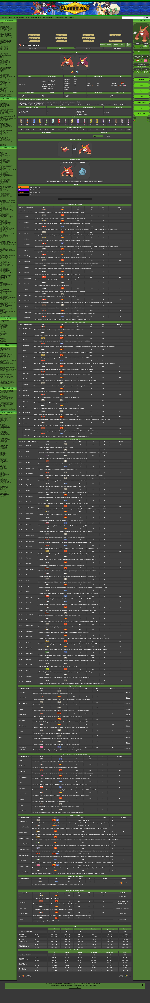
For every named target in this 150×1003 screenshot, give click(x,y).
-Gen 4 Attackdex (4, 48)
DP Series (2, 334)
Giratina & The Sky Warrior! (6, 363)
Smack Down (30, 507)
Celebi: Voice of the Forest (6, 354)
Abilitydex (2, 59)
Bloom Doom (22, 860)
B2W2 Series (3, 339)
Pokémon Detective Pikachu (6, 386)
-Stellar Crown (3, 437)
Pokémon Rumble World (5, 209)
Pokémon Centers (4, 75)
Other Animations (4, 137)
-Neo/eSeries (3, 455)
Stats (122, 44)
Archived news (3, 23)
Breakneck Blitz (23, 821)
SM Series (2, 342)
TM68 (20, 625)
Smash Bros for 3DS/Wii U (6, 216)
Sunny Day (29, 473)
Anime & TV (8, 99)
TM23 (20, 507)
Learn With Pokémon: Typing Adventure (7, 233)
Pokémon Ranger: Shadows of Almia (7, 253)
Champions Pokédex (62, 17)
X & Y (1, 199)
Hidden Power (30, 468)
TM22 (20, 501)
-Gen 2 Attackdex (4, 46)
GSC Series (3, 330)
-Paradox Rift (3, 442)
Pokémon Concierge (5, 139)
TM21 (20, 496)
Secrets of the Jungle (5, 383)
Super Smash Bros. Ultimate (6, 196)
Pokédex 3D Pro (4, 231)
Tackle (26, 216)
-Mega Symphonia (4, 474)
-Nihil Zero (2, 469)
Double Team (30, 535)
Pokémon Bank (3, 201)
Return (28, 518)
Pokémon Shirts (4, 87)
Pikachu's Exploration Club (6, 401)
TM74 (20, 636)
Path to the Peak (4, 132)
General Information (4, 320)
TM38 (20, 546)
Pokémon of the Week (5, 68)
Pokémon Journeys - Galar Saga (7, 115)
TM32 (20, 535)
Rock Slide (29, 648)
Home (10, 17)
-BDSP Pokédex (4, 36)
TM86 (20, 653)
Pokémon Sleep (4, 164)
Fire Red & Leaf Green (5, 262)
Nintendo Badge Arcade (5, 217)
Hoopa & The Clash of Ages (6, 376)
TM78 (20, 642)
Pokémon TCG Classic (5, 423)
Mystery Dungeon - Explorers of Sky (7, 251)
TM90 (20, 676)
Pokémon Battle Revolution (6, 249)
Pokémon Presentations (5, 84)
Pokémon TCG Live (4, 182)
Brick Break (29, 530)
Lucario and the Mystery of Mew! (7, 359)
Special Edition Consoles (6, 305)
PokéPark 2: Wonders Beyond (7, 228)
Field (108, 136)
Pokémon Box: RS (4, 269)
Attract (28, 580)
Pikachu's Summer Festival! (6, 397)
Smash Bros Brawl (4, 258)
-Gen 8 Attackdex (4, 53)
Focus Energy (23, 703)
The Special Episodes (5, 120)
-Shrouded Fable (4, 438)
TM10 (20, 468)
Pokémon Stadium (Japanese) (7, 295)
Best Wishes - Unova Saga (6, 111)
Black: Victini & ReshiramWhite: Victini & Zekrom (7, 368)
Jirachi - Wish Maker (5, 356)
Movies (8, 345)
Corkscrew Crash (23, 849)
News (1, 22)
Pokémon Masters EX (5, 161)
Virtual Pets (3, 309)
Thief (27, 586)
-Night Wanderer (4, 486)
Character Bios (3, 103)
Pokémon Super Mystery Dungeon (8, 210)
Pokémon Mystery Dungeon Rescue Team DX (6, 176)
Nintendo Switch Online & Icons (7, 311)
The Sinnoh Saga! (4, 110)
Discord (27, 17)
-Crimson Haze (3, 488)
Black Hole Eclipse (24, 872)
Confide (28, 681)
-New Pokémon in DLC (5, 95)
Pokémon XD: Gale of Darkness (7, 265)
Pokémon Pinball (4, 294)
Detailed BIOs (3, 324)
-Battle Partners (4, 480)
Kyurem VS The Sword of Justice (8, 369)
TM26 (20, 513)
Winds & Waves (4, 151)
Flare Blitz (27, 301)
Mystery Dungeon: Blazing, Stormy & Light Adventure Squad (8, 245)
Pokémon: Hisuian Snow (6, 129)
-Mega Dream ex (4, 471)
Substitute (29, 676)
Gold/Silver (2, 281)
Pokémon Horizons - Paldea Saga (8, 118)
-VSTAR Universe (4, 492)
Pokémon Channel (4, 268)
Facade (26, 272)
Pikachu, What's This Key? (6, 408)
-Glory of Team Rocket (5, 478)
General (102, 44)
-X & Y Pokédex (4, 32)
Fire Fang (27, 256)
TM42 (20, 563)
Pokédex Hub (35, 17)
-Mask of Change (4, 487)
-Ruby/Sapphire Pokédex (6, 28)
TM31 (20, 530)
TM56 (20, 608)
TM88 (20, 665)
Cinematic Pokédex (4, 64)
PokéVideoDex (3, 134)
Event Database (4, 93)
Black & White (3, 220)
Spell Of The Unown (4, 352)
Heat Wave (22, 788)
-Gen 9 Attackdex (4, 54)
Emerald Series (3, 333)
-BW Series (3, 452)
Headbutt (27, 261)
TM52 (20, 603)
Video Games (8, 148)
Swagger (27, 267)
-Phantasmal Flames (5, 427)
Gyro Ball (29, 636)
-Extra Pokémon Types (5, 417)
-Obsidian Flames (4, 445)
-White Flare (3, 431)
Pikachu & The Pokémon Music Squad (7, 410)
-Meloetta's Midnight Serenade (7, 370)
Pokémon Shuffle (4, 208)
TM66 (20, 620)
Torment (28, 558)
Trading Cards (8, 412)
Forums (16, 17)
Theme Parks (3, 88)
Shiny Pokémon (4, 123)
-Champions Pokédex (5, 42)
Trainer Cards (3, 418)
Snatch (21, 742)
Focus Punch (22, 698)
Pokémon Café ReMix (5, 160)
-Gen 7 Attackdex (4, 52)
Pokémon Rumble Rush (5, 192)
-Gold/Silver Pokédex (5, 27)
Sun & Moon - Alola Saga (6, 113)
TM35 (20, 541)
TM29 (20, 524)
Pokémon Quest (4, 195)
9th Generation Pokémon (6, 94)
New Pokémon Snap (5, 180)
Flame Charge (30, 569)
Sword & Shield (3, 168)
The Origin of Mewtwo (5, 348)
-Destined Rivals (4, 432)
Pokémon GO (3, 159)
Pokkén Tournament (4, 214)
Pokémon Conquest (4, 227)
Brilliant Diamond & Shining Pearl (8, 169)
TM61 (20, 614)
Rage (26, 233)
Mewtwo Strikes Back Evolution (7, 382)
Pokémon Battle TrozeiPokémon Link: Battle (7, 203)
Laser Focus (22, 811)
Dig (20, 896)
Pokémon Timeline (4, 74)
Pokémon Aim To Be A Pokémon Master (7, 117)
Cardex (2, 63)
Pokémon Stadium (4, 296)
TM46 (20, 586)
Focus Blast (29, 603)
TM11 (20, 473)
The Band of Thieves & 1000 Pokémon (6, 207)
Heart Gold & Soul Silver (6, 241)
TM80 (20, 648)
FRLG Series (3, 332)
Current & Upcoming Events (6, 91)
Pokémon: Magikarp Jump (6, 190)
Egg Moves (128, 44)
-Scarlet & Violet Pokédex (6, 40)
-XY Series (2, 451)
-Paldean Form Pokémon (6, 96)
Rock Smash (22, 902)
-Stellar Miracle (3, 485)
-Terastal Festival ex (4, 481)
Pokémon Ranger (4, 271)
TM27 (20, 518)
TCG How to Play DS (5, 235)
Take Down (22, 720)
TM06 (20, 457)
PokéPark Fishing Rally (5, 276)
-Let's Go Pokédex (4, 34)
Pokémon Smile (4, 178)
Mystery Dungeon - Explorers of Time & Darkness (7, 256)
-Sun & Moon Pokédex (5, 33)
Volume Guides (3, 326)
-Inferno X (2, 472)
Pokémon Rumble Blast (5, 229)
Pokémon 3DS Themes (5, 306)
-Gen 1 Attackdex (4, 45)
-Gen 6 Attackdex (4, 50)
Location (109, 44)
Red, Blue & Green (4, 289)
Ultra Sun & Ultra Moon (5, 186)
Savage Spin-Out (23, 844)
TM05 (20, 451)
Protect (28, 490)
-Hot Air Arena (3, 479)
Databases (8, 20)
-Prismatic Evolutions (5, 434)
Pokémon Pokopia (4, 157)
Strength (21, 919)
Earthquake (29, 513)
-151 (1, 444)
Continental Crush (24, 838)
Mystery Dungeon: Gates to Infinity (8, 226)
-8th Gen (2, 71)
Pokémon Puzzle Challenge (6, 284)
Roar (27, 451)
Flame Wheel (22, 726)
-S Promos (2, 496)
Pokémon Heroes (4, 355)
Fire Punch (27, 278)
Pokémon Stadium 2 (5, 283)
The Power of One (4, 350)
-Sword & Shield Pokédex (6, 35)
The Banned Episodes (5, 122)
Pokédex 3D (3, 230)
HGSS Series (3, 337)
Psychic (28, 524)
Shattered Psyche (24, 866)
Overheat (27, 317)
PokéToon (2, 131)
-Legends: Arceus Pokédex (6, 38)
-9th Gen (2, 70)
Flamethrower (30, 541)
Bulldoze (28, 642)
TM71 (20, 631)
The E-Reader (3, 277)
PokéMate (2, 278)
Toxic (27, 457)
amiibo (1, 310)
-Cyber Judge (3, 490)
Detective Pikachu (4, 194)
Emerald (2, 263)
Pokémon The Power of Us (6, 381)
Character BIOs (3, 323)
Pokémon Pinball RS (5, 270)
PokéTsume (3, 145)
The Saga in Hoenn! (4, 108)
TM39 (20, 552)
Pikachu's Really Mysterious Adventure (6, 405)
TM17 (20, 490)
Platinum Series (4, 335)
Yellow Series (3, 328)
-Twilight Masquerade (5, 439)
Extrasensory (22, 748)
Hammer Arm (28, 211)
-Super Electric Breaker (5, 482)
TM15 (20, 485)
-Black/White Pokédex (5, 31)
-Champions (3, 69)
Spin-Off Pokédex (4, 60)
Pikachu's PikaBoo (4, 394)
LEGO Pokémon (4, 86)
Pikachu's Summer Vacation (6, 390)
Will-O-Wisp (29, 614)
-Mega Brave (3, 473)
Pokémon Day (3, 83)
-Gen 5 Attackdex (4, 49)
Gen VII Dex (60, 48)
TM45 (20, 580)
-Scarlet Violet (3, 447)
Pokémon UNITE (4, 162)
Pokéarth (71, 17)
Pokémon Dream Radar (5, 222)
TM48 (20, 591)
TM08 (20, 462)
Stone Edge (29, 631)
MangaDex (2, 321)
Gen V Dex (117, 48)
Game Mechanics (4, 66)
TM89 (20, 670)
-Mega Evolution (4, 428)
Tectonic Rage (23, 832)
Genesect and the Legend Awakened (6, 372)
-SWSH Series (3, 448)
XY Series (2, 340)
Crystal (1, 282)
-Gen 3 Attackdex (4, 47)
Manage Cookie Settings (93, 983)
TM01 (20, 445)
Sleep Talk (29, 665)
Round (28, 591)
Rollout (26, 222)
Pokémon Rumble (4, 243)
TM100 (21, 681)
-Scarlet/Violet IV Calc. (5, 67)
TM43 (20, 569)
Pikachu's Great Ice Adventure (7, 402)
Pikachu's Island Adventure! (6, 399)
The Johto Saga (4, 106)
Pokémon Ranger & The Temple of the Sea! (8, 361)
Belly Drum (27, 295)
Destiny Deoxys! (4, 357)
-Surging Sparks (4, 435)
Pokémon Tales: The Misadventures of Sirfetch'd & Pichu (7, 142)
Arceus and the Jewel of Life (6, 364)
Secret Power (22, 908)
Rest (27, 575)
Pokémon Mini (3, 285)
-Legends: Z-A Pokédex (5, 41)
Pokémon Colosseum (5, 264)
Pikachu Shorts (8, 388)
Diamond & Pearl (4, 238)
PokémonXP (3, 77)
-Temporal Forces (4, 440)
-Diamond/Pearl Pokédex (6, 29)
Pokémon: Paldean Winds (6, 130)
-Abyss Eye (3, 467)
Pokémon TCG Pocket (5, 166)
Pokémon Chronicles (5, 119)
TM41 (20, 558)
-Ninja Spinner (3, 468)
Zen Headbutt (22, 777)
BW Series (2, 338)
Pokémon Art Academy (5, 205)
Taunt (26, 306)
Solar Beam (29, 501)
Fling (27, 608)
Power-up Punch (23, 913)
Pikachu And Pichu (4, 392)
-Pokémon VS (3, 493)
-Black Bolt (2, 430)
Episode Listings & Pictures (6, 101)
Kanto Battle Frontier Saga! (6, 109)
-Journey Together (4, 433)
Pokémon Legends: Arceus (6, 171)
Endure (21, 709)
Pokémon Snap (3, 292)
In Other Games (4, 303)
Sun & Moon (3, 185)
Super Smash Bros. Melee (6, 286)
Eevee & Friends (4, 406)
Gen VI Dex (89, 48)
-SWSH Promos (4, 461)
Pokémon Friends (4, 158)
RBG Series (3, 327)
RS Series (2, 331)
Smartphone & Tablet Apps (6, 308)
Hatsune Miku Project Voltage (7, 79)
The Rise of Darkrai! (4, 362)
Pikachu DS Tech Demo (5, 275)
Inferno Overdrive (24, 855)
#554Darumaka (29, 976)
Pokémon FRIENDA (4, 316)
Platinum (2, 240)
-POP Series (3, 465)
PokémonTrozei (4, 274)
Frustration (29, 496)
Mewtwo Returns (4, 353)
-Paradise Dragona (4, 483)
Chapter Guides (4, 325)
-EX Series (2, 454)
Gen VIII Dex (32, 48)
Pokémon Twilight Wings (6, 126)
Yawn (20, 737)
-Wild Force (3, 489)
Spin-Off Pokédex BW (5, 62)
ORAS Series (3, 341)
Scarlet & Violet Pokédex (47, 17)
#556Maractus (121, 976)
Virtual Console (3, 304)
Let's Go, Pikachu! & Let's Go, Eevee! (7, 188)
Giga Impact (29, 625)
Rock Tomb (29, 552)
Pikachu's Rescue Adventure (6, 391)
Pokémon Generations (5, 125)
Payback (28, 620)
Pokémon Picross (4, 212)
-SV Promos (3, 460)
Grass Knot (29, 653)
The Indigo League (4, 104)
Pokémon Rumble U (5, 224)
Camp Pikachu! (3, 395)
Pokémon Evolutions (5, 127)
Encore (21, 731)
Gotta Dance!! (3, 396)
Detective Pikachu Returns (6, 165)
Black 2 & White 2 (4, 221)
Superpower (27, 312)
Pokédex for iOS (4, 236)
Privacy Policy (81, 983)
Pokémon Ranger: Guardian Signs (8, 242)
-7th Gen (2, 73)
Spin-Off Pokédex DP (5, 61)
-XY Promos (3, 464)
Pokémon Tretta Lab (5, 223)
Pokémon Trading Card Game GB (8, 297)
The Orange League (5, 105)
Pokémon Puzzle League (6, 291)
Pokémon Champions (5, 155)
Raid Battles (3, 421)
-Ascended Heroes (4, 426)
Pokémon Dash (3, 267)
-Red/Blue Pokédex (4, 26)
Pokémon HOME (4, 172)
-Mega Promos (3, 459)
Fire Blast (29, 546)
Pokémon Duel (3, 215)
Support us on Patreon (75, 988)
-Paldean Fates (3, 441)
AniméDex (2, 102)
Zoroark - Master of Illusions (6, 366)
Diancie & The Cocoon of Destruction (6, 375)
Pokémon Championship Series (7, 76)
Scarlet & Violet (3, 153)
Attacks (115, 44)
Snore (20, 782)
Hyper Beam (30, 485)
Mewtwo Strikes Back (5, 349)
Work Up (27, 284)
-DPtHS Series (3, 453)
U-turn (28, 670)
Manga (8, 318)
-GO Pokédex (3, 39)
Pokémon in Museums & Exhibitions (6, 81)
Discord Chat (3, 90)
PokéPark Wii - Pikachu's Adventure (6, 248)
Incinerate (27, 227)
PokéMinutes (3, 133)
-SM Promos (3, 462)
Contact (21, 17)
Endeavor (21, 799)
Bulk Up (28, 462)
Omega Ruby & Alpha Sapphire (7, 200)
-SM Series (2, 450)
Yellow (1, 290)
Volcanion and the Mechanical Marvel (7, 378)
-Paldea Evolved (4, 446)
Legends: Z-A (3, 154)
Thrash (26, 289)
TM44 (20, 575)
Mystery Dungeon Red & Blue (7, 272)
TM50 (20, 597)
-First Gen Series (4, 457)
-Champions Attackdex (5, 55)
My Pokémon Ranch (5, 257)
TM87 (20, 659)
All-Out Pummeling (24, 827)
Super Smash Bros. (4, 298)
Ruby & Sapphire (4, 261)
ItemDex (2, 56)
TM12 (20, 479)
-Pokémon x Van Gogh (5, 82)
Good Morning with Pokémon (7, 136)
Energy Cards (3, 419)
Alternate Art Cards (4, 420)
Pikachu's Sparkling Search (6, 403)
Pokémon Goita (3, 313)
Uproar (21, 760)
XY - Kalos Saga (4, 112)
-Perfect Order (3, 425)
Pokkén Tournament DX (5, 193)
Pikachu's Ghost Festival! (6, 398)
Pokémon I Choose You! (5, 380)
